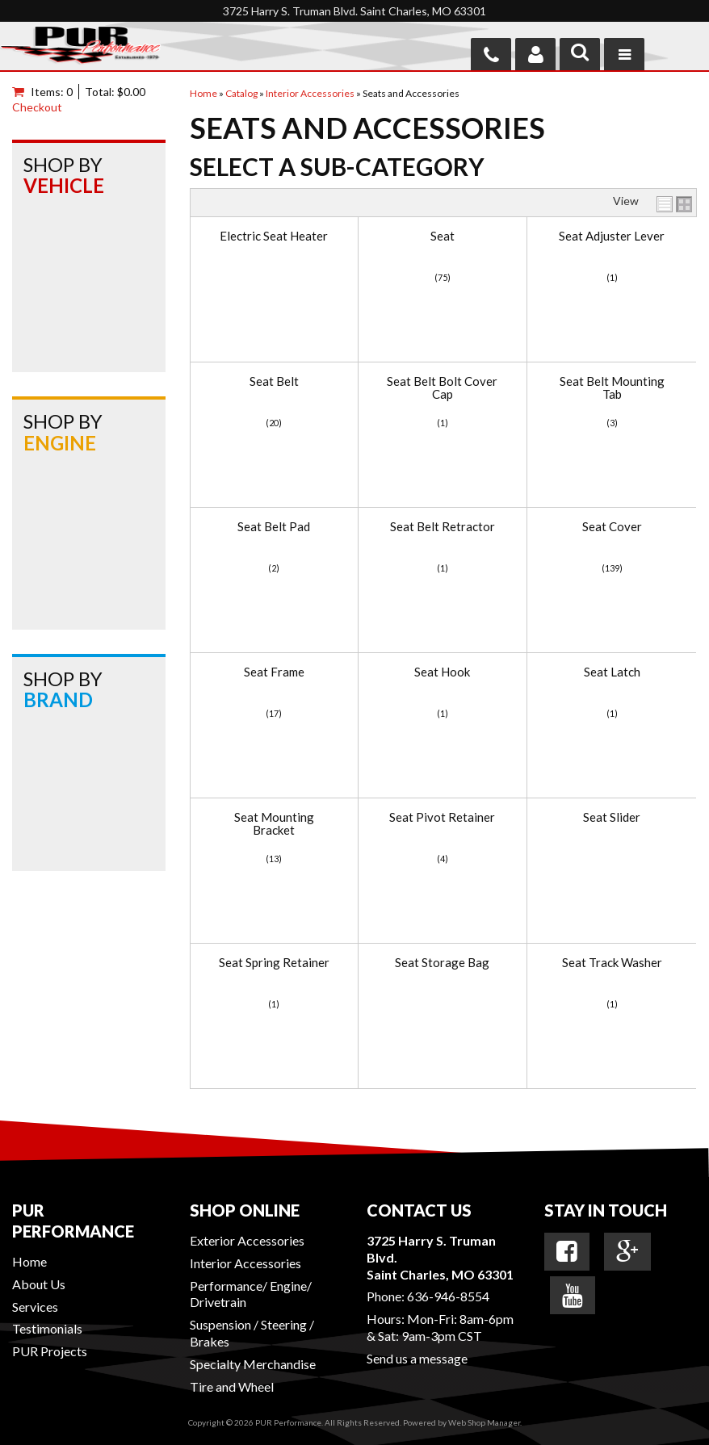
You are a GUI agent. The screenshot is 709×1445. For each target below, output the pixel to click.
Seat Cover (612, 527)
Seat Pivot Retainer (442, 817)
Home (29, 1261)
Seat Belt (274, 381)
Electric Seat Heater (274, 236)
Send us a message (417, 1358)
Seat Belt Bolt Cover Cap (442, 388)
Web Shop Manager (484, 1422)
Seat (442, 236)
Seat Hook (442, 672)
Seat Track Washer (612, 963)
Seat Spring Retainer (274, 963)
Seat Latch (612, 672)
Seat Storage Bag (442, 963)
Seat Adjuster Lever (612, 236)
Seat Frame (274, 672)
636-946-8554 (448, 1296)
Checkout (37, 107)
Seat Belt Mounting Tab (612, 388)
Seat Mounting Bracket (274, 823)
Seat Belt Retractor (442, 527)
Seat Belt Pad (273, 527)
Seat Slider (611, 817)
